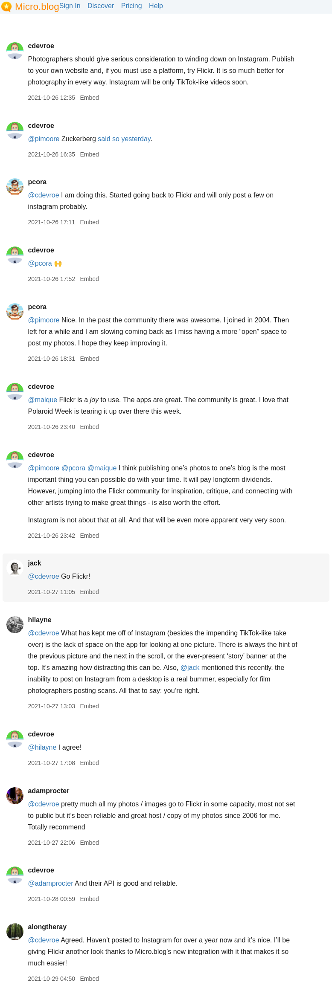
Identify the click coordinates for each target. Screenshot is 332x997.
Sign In (70, 5)
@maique (42, 399)
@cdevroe (43, 195)
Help (156, 5)
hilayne (39, 619)
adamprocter (48, 790)
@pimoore (43, 138)
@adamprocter (50, 883)
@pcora (40, 263)
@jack (190, 667)
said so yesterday (124, 138)
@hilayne (42, 747)
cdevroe (41, 45)
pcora (37, 181)
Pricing (131, 5)
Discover (100, 5)
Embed (89, 97)
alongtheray (47, 926)
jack (34, 563)
